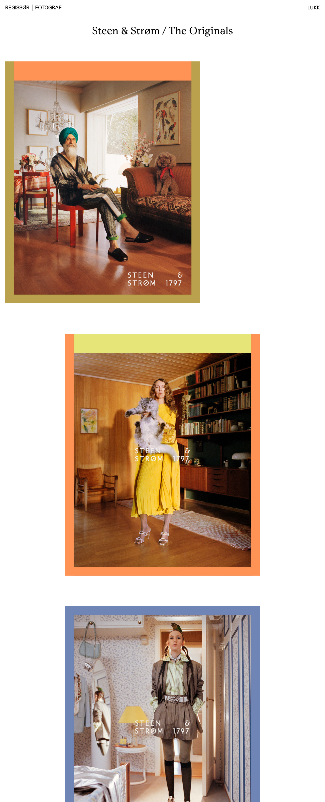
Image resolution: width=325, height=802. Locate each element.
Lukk (313, 7)
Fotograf (48, 7)
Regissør (17, 7)
